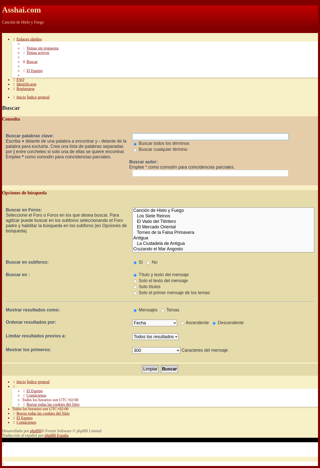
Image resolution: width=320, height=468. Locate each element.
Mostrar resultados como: (33, 309)
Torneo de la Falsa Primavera (223, 232)
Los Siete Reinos (223, 216)
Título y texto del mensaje (161, 274)
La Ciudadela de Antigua (223, 243)
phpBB (35, 431)
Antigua (223, 238)
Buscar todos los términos (161, 143)
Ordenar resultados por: (31, 322)
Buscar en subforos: (27, 262)
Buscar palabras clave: (30, 135)
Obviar (7, 31)
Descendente (228, 322)
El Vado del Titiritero (223, 221)
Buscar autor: (143, 161)
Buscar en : (18, 274)
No (151, 262)
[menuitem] (40, 48)
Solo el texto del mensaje (161, 280)
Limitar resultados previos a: (36, 335)
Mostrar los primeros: (28, 349)
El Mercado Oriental (223, 227)
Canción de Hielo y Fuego (223, 210)
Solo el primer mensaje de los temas (172, 292)
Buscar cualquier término (161, 149)
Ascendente (195, 322)
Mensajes (146, 309)
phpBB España (56, 435)
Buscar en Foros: (24, 209)
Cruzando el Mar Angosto (223, 249)
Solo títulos (147, 286)
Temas (170, 309)
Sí (138, 262)
